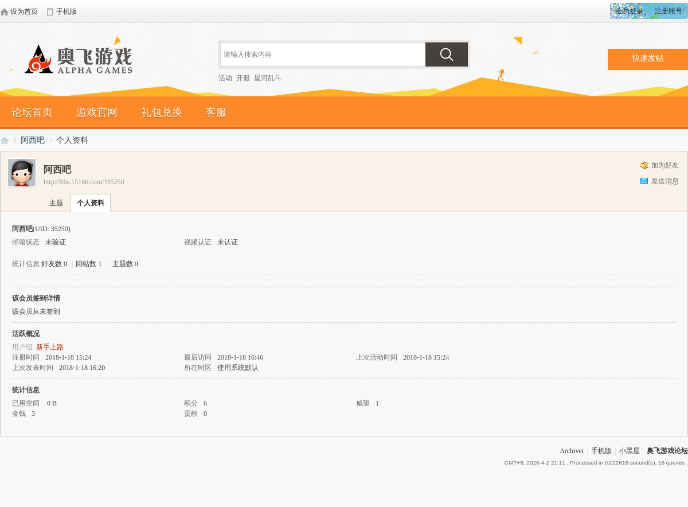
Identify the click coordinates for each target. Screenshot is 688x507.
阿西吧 (33, 140)
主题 (56, 203)
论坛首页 (32, 112)
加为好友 (665, 165)
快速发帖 (648, 58)
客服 (216, 112)
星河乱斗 (268, 78)
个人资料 (90, 203)
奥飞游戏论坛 (83, 60)
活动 (225, 78)
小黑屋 (629, 451)
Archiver (572, 451)
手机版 (601, 451)
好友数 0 (54, 264)
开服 (243, 78)
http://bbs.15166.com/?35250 (84, 182)
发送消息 (665, 181)
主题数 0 (125, 264)
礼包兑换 (161, 112)
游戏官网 (97, 112)
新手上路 (50, 347)
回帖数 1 (88, 264)
